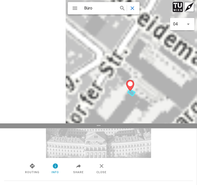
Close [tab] (133, 168)
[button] (182, 24)
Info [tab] (87, 168)
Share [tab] (110, 168)
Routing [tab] (64, 168)
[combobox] (104, 8)
